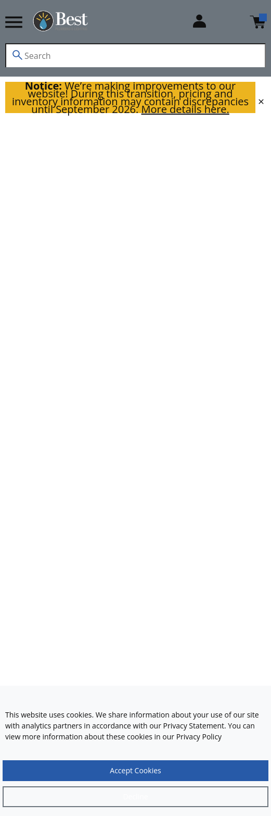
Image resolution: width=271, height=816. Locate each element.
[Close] (135, 796)
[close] (261, 101)
